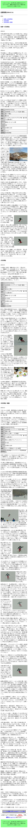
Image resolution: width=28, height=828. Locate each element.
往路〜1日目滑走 (8, 19)
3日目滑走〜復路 (8, 22)
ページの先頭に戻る (8, 811)
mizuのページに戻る (19, 811)
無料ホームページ (11, 817)
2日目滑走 (6, 20)
